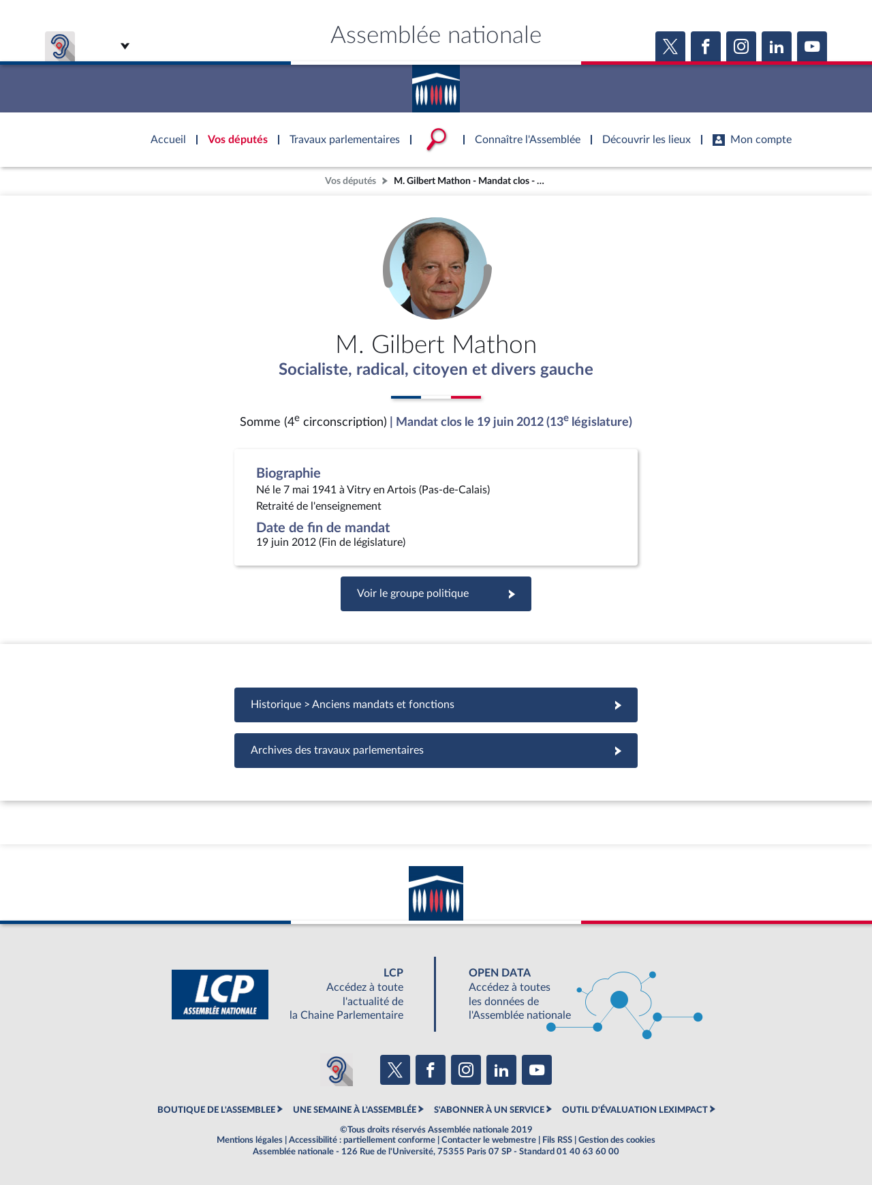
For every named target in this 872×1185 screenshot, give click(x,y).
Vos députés (350, 181)
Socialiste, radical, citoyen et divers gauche (436, 370)
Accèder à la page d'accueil (436, 83)
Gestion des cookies (616, 1140)
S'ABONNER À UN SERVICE (489, 1110)
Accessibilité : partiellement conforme (362, 1140)
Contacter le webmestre (488, 1140)
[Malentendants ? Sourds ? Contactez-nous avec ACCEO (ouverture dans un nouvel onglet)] (336, 1069)
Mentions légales (250, 1140)
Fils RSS (557, 1140)
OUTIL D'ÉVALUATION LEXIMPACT (635, 1110)
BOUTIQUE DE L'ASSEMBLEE (216, 1110)
